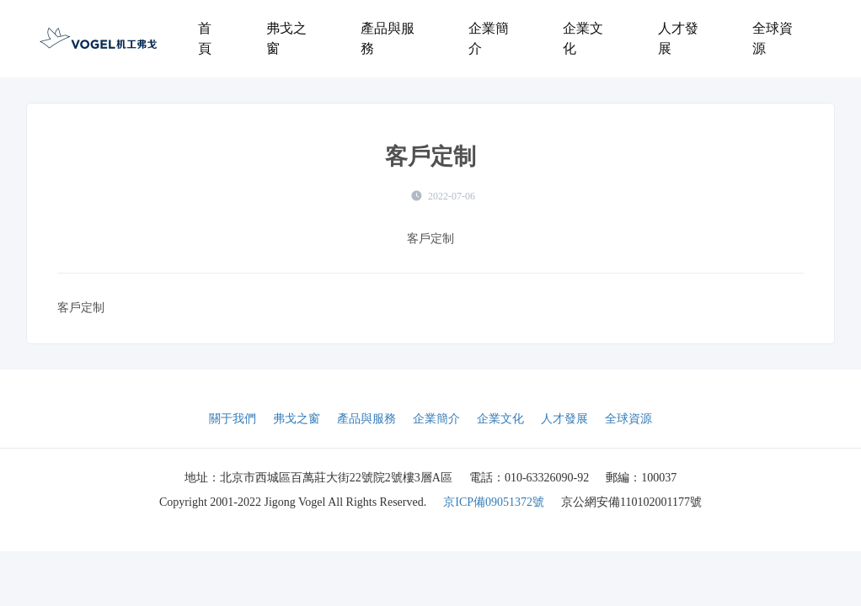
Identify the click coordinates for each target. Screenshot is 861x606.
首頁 (204, 38)
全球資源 (772, 38)
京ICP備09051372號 (493, 502)
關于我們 (232, 418)
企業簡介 (488, 38)
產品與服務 (387, 38)
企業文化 (583, 38)
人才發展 (678, 38)
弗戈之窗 (286, 38)
